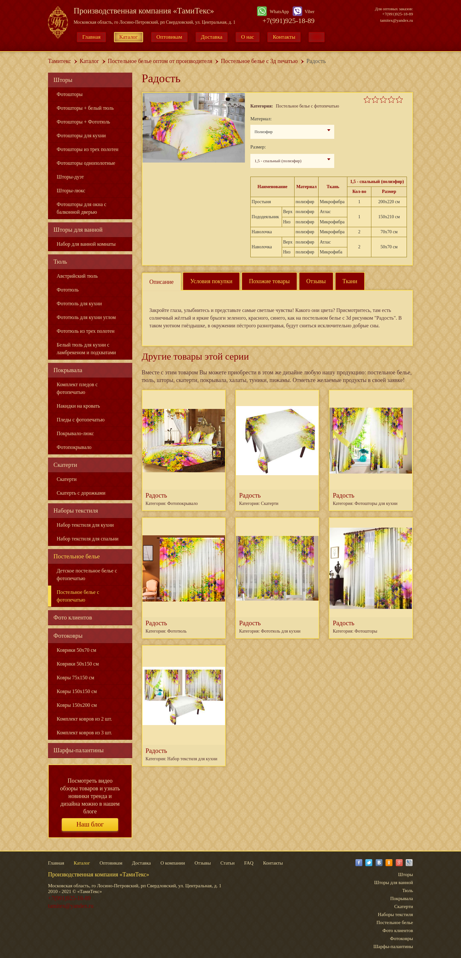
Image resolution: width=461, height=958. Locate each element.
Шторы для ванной (78, 229)
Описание (162, 282)
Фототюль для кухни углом (86, 317)
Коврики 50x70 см (76, 650)
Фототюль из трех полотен (86, 331)
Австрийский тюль (77, 276)
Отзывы (316, 281)
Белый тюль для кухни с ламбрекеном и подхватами (86, 348)
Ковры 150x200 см (77, 705)
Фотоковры (68, 635)
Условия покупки (211, 281)
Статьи (227, 863)
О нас (247, 37)
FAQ (249, 863)
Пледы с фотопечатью (81, 419)
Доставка (211, 37)
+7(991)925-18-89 (289, 21)
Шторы (62, 79)
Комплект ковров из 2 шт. (84, 719)
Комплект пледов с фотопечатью (77, 388)
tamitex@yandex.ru (396, 20)
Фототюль (68, 289)
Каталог (128, 37)
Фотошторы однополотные (86, 163)
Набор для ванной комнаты (86, 244)
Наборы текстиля (75, 510)
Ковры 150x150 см (77, 691)
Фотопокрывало (74, 447)
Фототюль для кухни (79, 303)
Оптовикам (169, 37)
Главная (91, 37)
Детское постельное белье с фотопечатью (87, 574)
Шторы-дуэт (70, 177)
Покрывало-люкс (75, 433)
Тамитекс (59, 61)
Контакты (284, 37)
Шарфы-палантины (78, 750)
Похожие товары (269, 281)
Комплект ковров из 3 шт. (84, 732)
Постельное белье (76, 556)
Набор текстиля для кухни (85, 525)
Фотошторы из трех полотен (87, 149)
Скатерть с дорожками (81, 493)
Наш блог (90, 824)
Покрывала (67, 370)
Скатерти (65, 464)
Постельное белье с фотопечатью (78, 596)
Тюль (60, 261)
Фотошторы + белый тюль (85, 108)
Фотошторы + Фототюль (83, 121)
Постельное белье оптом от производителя (160, 61)
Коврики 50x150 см (78, 664)
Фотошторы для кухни (81, 135)
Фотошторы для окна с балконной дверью (81, 208)
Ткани (350, 281)
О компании (172, 863)
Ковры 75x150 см (75, 677)
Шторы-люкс (71, 190)
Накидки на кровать (78, 406)
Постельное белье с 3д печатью (259, 61)
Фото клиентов (72, 617)
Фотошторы (70, 94)
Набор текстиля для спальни (87, 538)
